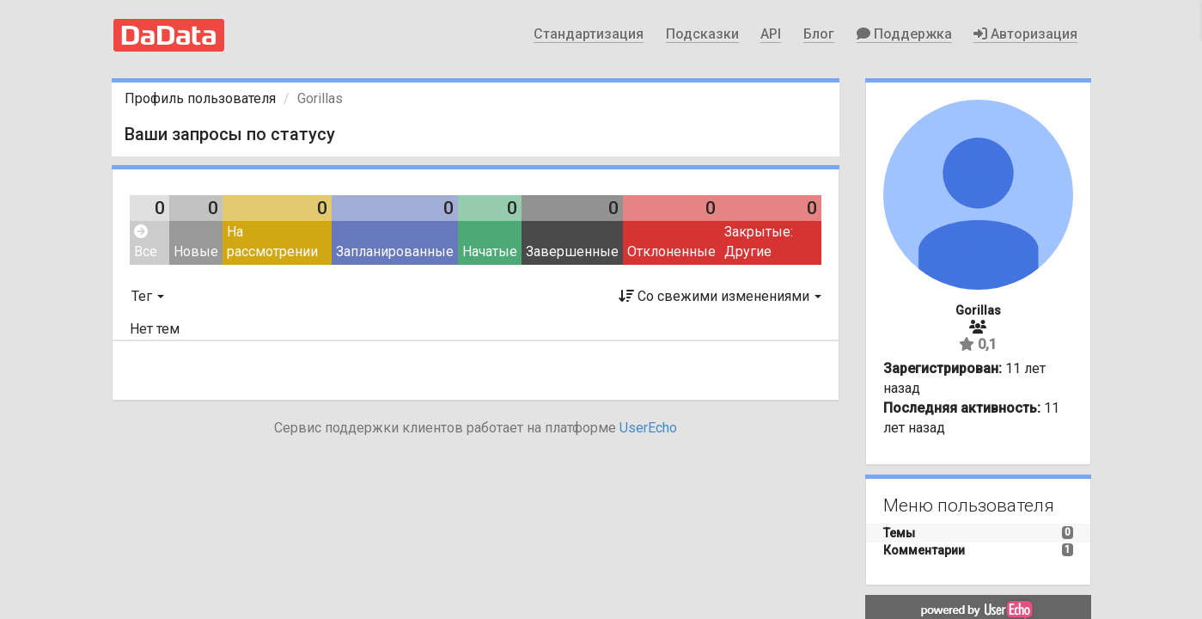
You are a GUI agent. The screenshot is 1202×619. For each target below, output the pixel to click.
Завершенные (572, 251)
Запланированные (395, 251)
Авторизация (1025, 34)
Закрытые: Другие (758, 242)
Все (145, 242)
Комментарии (924, 550)
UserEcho (648, 428)
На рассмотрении (272, 242)
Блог (818, 34)
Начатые (489, 251)
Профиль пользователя (200, 98)
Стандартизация (589, 34)
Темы (899, 533)
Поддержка (904, 34)
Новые (196, 251)
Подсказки (702, 34)
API (770, 34)
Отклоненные (671, 251)
